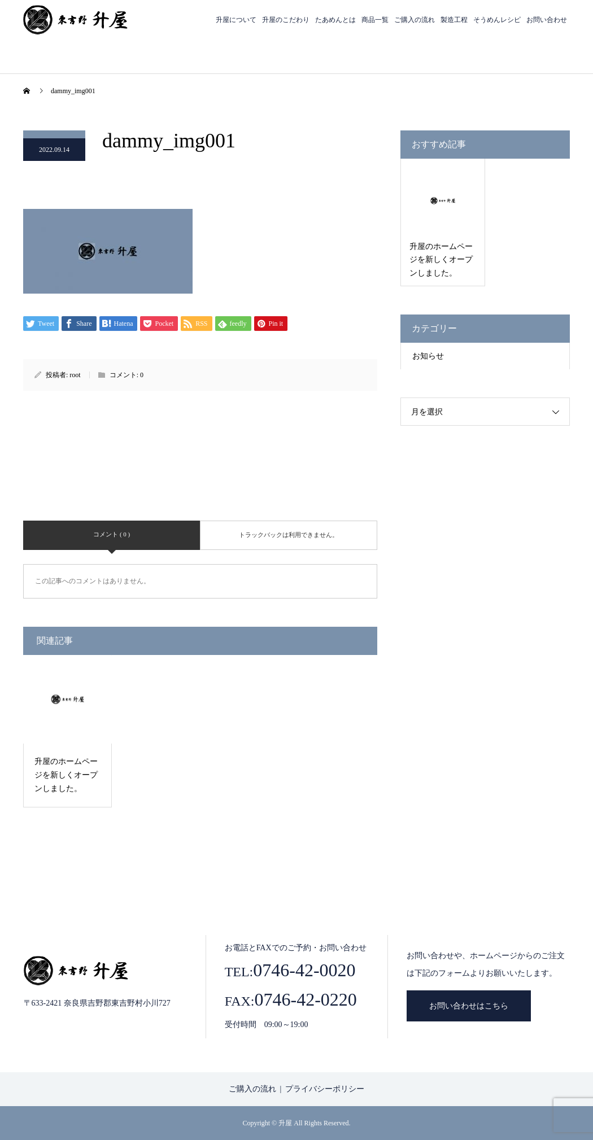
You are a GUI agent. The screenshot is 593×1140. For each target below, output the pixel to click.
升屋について (236, 20)
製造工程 (454, 20)
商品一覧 (375, 20)
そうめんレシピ (497, 20)
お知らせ (428, 356)
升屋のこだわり (285, 20)
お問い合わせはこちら (468, 1006)
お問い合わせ (546, 20)
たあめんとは (335, 20)
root (74, 375)
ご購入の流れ (414, 20)
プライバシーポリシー (324, 1089)
